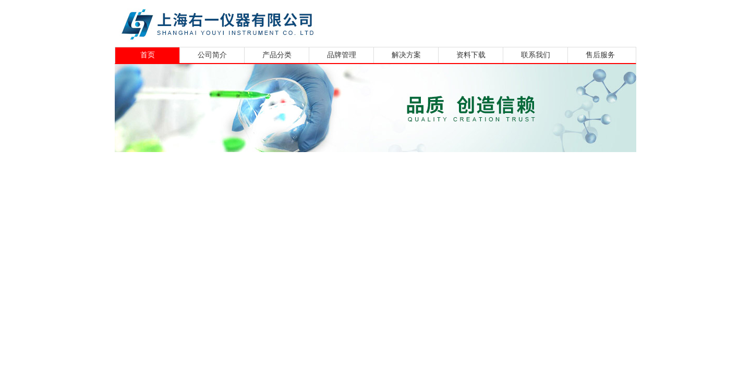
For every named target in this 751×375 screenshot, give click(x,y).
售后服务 (600, 55)
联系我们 (535, 55)
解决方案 (406, 55)
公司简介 (212, 55)
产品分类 (277, 55)
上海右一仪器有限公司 (258, 22)
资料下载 (471, 55)
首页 (147, 55)
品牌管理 (341, 55)
